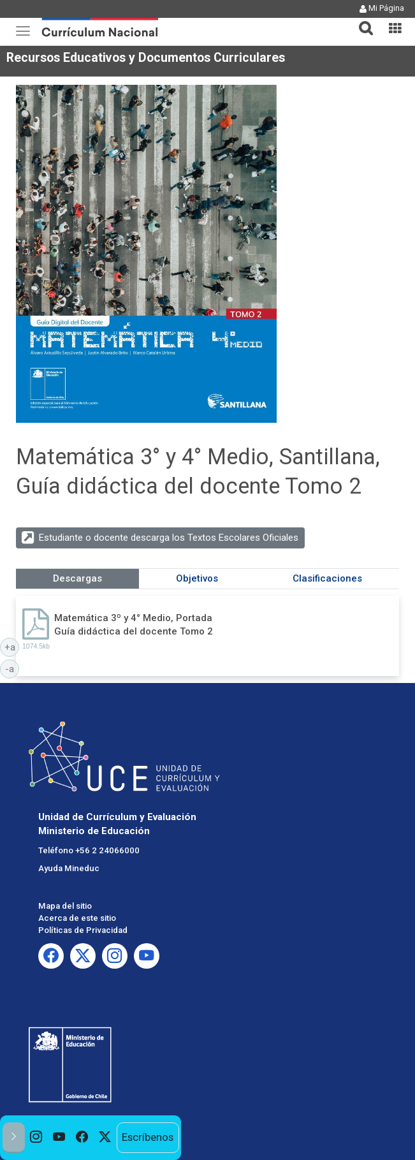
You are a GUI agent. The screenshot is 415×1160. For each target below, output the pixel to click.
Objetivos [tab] (197, 578)
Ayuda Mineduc (68, 868)
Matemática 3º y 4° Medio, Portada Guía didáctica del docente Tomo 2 (133, 624)
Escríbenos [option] (147, 1137)
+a (12, 646)
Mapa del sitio (65, 906)
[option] (36, 1137)
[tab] (361, 20)
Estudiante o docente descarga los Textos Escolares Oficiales (168, 537)
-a (12, 668)
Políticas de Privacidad (82, 930)
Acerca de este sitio (77, 918)
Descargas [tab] (77, 578)
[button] (361, 20)
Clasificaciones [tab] (327, 578)
